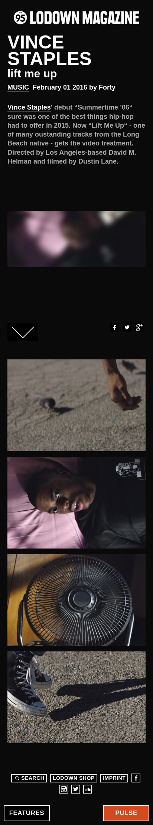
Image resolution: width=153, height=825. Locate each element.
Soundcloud (87, 789)
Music (18, 87)
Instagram (63, 789)
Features (26, 812)
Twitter (127, 327)
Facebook (114, 327)
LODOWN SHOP (74, 778)
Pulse (126, 812)
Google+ (139, 327)
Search (28, 778)
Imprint (114, 778)
